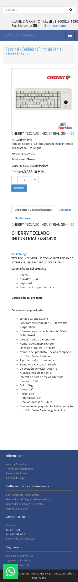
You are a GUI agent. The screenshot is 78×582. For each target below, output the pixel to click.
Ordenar (19, 188)
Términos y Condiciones (19, 469)
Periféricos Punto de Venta (41, 49)
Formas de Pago (15, 478)
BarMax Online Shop (19, 35)
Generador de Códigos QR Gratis (24, 504)
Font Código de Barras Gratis (22, 495)
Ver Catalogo (19, 254)
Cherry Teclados (17, 54)
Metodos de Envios (16, 473)
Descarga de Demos (17, 508)
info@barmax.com (51, 25)
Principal (12, 49)
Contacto (11, 525)
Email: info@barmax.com (20, 539)
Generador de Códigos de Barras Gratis (28, 499)
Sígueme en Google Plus (19, 556)
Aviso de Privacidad (17, 464)
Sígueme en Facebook (18, 560)
